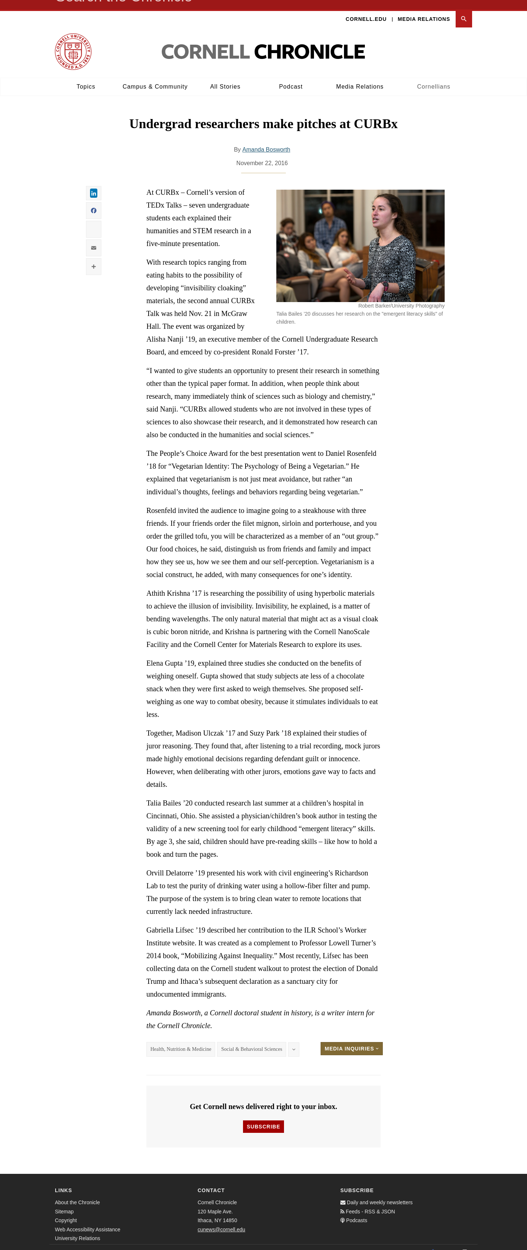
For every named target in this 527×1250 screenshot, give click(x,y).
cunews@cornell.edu (221, 1220)
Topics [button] (85, 77)
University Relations (77, 1229)
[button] (464, 9)
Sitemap (64, 1202)
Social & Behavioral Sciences (251, 1040)
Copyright (66, 1211)
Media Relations (424, 9)
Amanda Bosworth (266, 140)
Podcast (291, 77)
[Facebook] (432, 1242)
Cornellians (434, 77)
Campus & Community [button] (155, 77)
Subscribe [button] (263, 1117)
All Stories (225, 77)
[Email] (464, 1242)
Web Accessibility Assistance (87, 1220)
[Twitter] (448, 1242)
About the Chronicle (77, 1193)
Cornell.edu (366, 9)
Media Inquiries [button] (352, 1039)
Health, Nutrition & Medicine (180, 1040)
